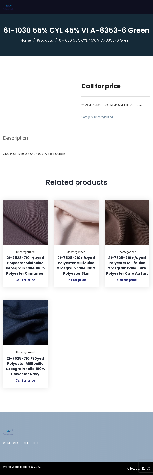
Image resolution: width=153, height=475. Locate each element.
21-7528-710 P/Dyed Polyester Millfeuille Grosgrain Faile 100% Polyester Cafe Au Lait (127, 265)
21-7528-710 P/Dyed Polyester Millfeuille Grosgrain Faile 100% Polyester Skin (76, 265)
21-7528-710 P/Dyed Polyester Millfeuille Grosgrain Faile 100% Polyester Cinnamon (25, 265)
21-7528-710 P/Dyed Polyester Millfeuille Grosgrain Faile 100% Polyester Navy (25, 366)
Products (45, 40)
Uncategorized (103, 117)
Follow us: (133, 468)
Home (26, 40)
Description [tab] (15, 138)
